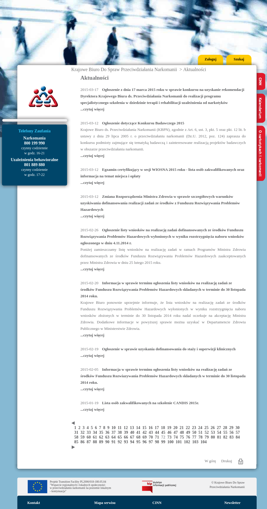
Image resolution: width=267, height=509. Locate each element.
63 (108, 437)
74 (177, 437)
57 (238, 432)
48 (183, 432)
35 (102, 432)
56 (232, 432)
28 (226, 427)
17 (158, 427)
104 (204, 442)
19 (170, 427)
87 (90, 442)
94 (133, 442)
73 (170, 437)
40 (133, 432)
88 (96, 442)
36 (108, 432)
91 (114, 442)
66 (127, 437)
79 (208, 437)
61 (96, 437)
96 (146, 442)
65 (121, 437)
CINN (157, 503)
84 (238, 437)
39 (127, 432)
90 (108, 442)
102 (188, 442)
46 (170, 432)
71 (158, 437)
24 (201, 427)
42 (146, 432)
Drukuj (226, 461)
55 (226, 432)
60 (90, 437)
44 (158, 432)
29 (232, 427)
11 (121, 427)
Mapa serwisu (105, 503)
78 (201, 437)
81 (220, 437)
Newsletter (232, 503)
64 (114, 437)
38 (121, 432)
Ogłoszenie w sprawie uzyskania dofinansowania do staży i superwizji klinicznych (169, 349)
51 (201, 432)
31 (77, 432)
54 (220, 432)
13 (133, 427)
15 (145, 427)
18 (164, 427)
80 (214, 437)
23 (195, 427)
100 (171, 442)
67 (133, 437)
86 (83, 442)
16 (151, 427)
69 (146, 437)
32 (83, 432)
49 (189, 432)
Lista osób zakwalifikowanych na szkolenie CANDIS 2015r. (150, 403)
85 (77, 442)
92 (121, 442)
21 (182, 427)
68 (139, 437)
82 (226, 437)
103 (196, 442)
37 (114, 432)
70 (152, 437)
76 (189, 437)
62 (102, 437)
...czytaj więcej (92, 109)
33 (90, 432)
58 (77, 437)
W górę (210, 461)
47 (177, 432)
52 (208, 432)
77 (195, 437)
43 (152, 432)
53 (214, 432)
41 (139, 432)
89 (102, 442)
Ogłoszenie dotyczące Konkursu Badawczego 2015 (143, 123)
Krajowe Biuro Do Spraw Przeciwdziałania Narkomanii (124, 69)
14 (139, 427)
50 (195, 432)
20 (176, 427)
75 (183, 437)
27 (220, 427)
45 (164, 432)
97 (152, 442)
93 (127, 442)
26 (214, 427)
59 (83, 437)
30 (238, 427)
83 (232, 437)
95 (139, 442)
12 (127, 427)
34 (96, 432)
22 (189, 427)
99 (164, 442)
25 (207, 427)
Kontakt (33, 503)
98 (158, 442)
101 (180, 442)
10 (114, 427)
